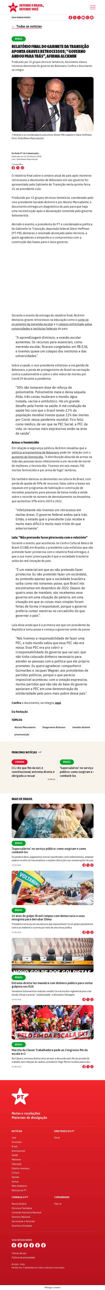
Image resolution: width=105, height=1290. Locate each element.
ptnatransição (21, 734)
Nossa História (19, 1204)
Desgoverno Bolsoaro (54, 727)
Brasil (67, 762)
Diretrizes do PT (64, 1131)
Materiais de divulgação (29, 1117)
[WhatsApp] (87, 17)
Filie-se (57, 1204)
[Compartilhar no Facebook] (13, 167)
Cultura (15, 1172)
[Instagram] (74, 17)
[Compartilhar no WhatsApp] (22, 167)
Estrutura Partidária (22, 1208)
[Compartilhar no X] (88, 865)
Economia (16, 1142)
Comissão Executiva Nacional (26, 1212)
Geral (57, 1137)
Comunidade (61, 1197)
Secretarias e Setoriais (23, 1221)
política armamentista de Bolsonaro (35, 452)
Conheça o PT (20, 1197)
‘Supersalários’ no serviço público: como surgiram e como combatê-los (80, 771)
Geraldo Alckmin (81, 727)
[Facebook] (70, 17)
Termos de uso (19, 1253)
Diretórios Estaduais (22, 1225)
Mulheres (16, 1159)
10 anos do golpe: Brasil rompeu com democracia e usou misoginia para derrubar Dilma (48, 917)
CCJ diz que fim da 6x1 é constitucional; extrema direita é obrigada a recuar (33, 771)
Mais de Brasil (22, 799)
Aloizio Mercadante (25, 727)
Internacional (18, 1151)
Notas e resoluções (26, 1113)
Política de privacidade (23, 1257)
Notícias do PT (19, 1190)
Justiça (15, 1181)
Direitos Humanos (20, 1168)
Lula (14, 1137)
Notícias (17, 1131)
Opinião (15, 1177)
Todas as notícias (27, 26)
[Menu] (93, 7)
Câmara (19, 762)
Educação (17, 1164)
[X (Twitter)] (79, 17)
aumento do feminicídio (27, 457)
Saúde (15, 1155)
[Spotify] (92, 17)
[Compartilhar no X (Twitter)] (17, 167)
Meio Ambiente (19, 1186)
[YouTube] (83, 17)
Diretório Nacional (21, 1217)
